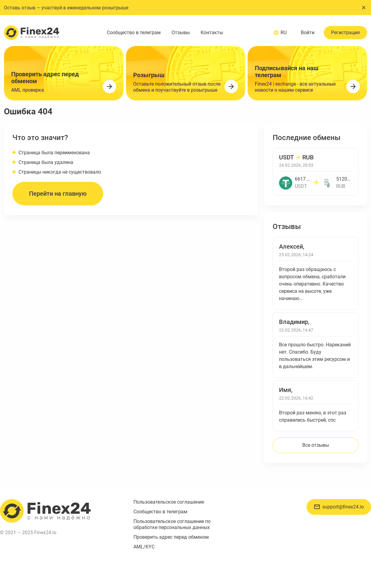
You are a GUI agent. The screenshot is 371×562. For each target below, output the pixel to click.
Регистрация (345, 32)
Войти (307, 32)
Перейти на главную (58, 193)
